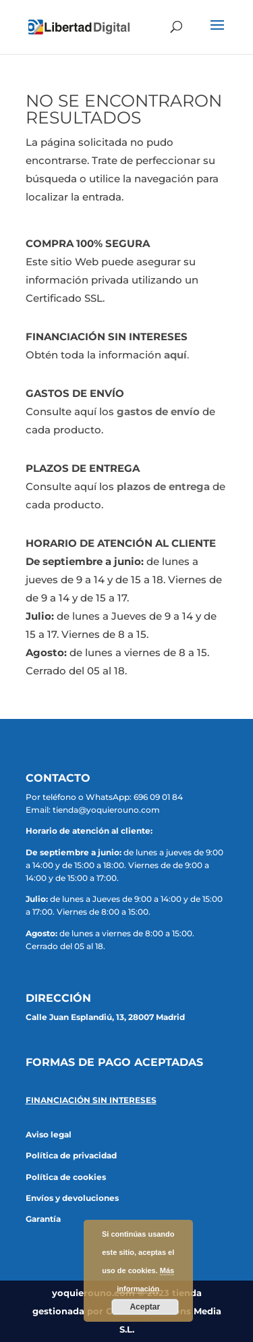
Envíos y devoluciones (72, 1198)
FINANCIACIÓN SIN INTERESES (91, 1100)
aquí (175, 354)
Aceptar (145, 1307)
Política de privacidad (71, 1155)
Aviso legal (49, 1134)
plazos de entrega (163, 486)
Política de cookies (66, 1177)
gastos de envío (158, 411)
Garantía (43, 1219)
